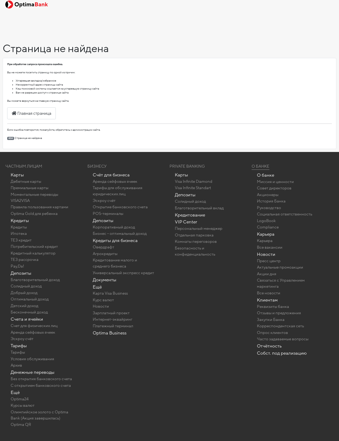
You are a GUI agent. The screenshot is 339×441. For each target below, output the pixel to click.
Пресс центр (269, 261)
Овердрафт (103, 247)
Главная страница (31, 113)
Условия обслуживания (32, 359)
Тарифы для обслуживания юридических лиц (117, 191)
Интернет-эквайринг (112, 319)
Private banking (187, 166)
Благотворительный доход (35, 279)
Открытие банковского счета (120, 207)
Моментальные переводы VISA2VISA (34, 197)
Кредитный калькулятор (33, 253)
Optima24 (20, 399)
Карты (17, 175)
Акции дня (266, 274)
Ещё (15, 392)
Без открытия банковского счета (41, 378)
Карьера (265, 234)
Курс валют (103, 300)
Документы (104, 280)
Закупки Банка (271, 319)
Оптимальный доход (30, 299)
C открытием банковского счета (41, 385)
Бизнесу (97, 166)
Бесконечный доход (29, 312)
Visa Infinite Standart (193, 187)
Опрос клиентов (272, 332)
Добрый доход (24, 292)
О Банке (260, 166)
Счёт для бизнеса (111, 175)
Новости (101, 306)
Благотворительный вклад (199, 208)
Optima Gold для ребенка (34, 213)
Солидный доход (26, 286)
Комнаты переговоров (196, 241)
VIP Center (186, 222)
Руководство (269, 207)
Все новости (268, 293)
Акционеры (267, 194)
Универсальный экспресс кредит (123, 272)
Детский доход (24, 305)
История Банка (271, 201)
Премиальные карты (29, 187)
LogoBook (266, 220)
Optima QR (21, 424)
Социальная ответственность (284, 214)
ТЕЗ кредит (21, 240)
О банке (265, 175)
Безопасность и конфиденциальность (195, 251)
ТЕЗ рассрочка (25, 259)
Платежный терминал (113, 326)
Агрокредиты (105, 253)
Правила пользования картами (39, 207)
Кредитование (190, 215)
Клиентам (267, 300)
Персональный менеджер (198, 228)
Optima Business (109, 333)
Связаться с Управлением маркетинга (281, 283)
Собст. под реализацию (282, 353)
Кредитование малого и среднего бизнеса (115, 263)
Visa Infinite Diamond (193, 181)
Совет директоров (274, 188)
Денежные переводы (32, 372)
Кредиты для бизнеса (115, 241)
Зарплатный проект (111, 313)
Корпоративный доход (114, 227)
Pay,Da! (17, 266)
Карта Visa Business (110, 293)
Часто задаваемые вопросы (282, 339)
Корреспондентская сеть (280, 326)
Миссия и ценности (275, 181)
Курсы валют (23, 405)
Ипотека (19, 233)
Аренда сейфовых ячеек (33, 332)
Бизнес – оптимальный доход (120, 233)
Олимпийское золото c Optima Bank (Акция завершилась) (39, 415)
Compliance (268, 227)
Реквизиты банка (273, 306)
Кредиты (20, 221)
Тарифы (19, 346)
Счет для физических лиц (34, 325)
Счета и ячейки (27, 319)
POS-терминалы (108, 213)
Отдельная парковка (194, 235)
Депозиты (21, 273)
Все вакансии (269, 247)
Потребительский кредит (34, 246)
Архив (16, 365)
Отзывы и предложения (279, 313)
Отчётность (269, 346)
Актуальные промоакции (280, 267)
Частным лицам (23, 166)
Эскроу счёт (22, 338)
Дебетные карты (26, 181)
